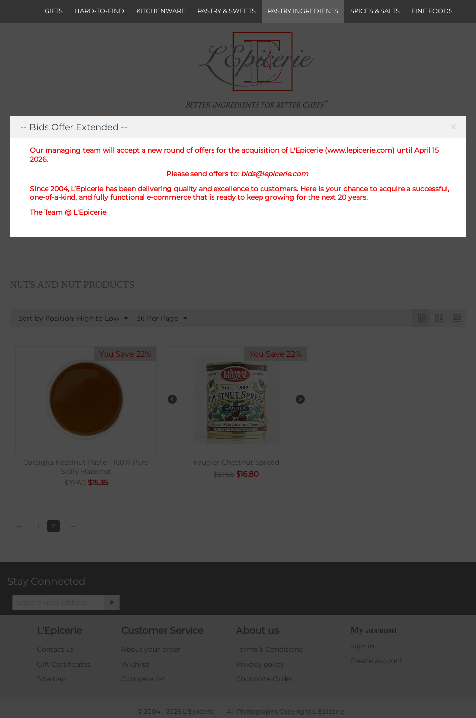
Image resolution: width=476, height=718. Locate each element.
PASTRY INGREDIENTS (302, 11)
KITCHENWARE (161, 11)
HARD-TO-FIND (99, 11)
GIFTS (54, 11)
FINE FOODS (431, 11)
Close (453, 129)
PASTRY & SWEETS (226, 11)
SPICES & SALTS (375, 11)
